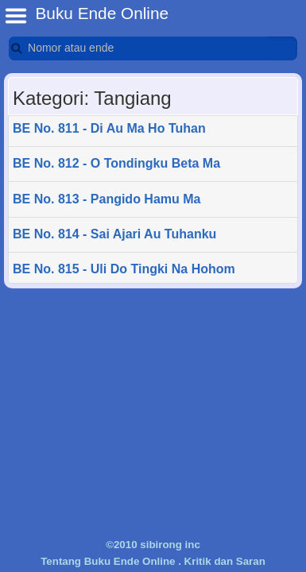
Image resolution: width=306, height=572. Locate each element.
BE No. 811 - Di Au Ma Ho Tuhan (109, 128)
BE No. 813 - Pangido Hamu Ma (106, 199)
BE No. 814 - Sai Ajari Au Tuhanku (114, 234)
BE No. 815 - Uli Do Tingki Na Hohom (124, 269)
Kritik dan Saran (224, 561)
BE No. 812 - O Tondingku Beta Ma (116, 163)
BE (16, 16)
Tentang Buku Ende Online (108, 561)
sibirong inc (170, 545)
